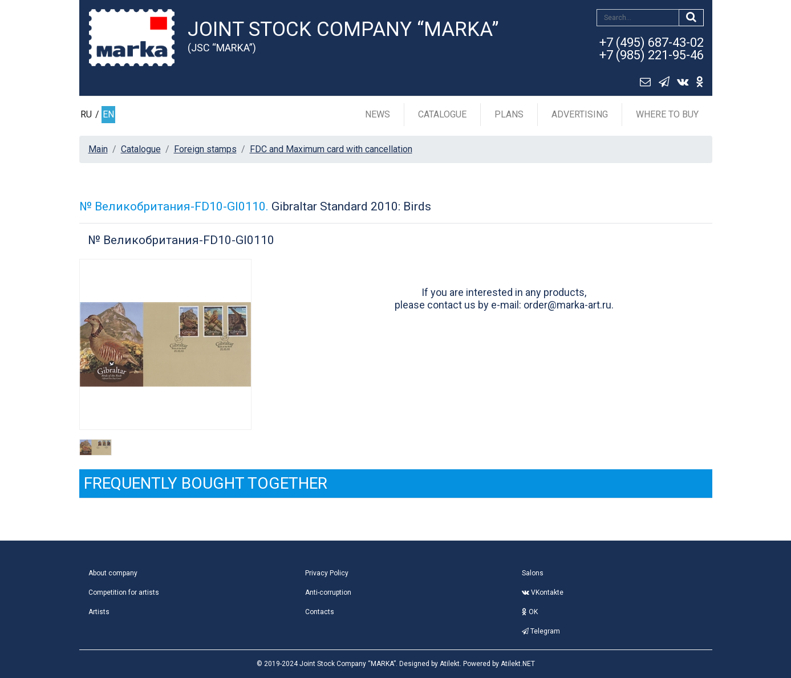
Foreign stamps (205, 149)
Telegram (541, 631)
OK (530, 612)
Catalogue (442, 114)
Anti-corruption (328, 592)
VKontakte (542, 592)
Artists (98, 612)
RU (86, 114)
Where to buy (667, 114)
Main (98, 149)
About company (112, 573)
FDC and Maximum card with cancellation (331, 149)
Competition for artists (123, 592)
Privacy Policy (326, 573)
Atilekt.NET (518, 664)
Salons (532, 573)
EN (108, 114)
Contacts (319, 612)
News (377, 114)
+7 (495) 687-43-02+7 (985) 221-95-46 (651, 48)
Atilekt (450, 664)
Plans (509, 114)
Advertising (579, 114)
